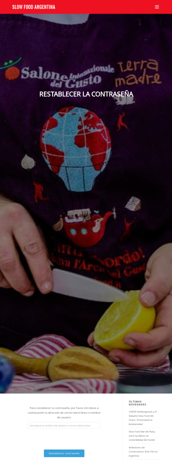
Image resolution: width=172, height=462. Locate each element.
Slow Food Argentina (33, 7)
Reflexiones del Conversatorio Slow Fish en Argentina (143, 451)
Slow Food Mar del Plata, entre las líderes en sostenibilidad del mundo (142, 435)
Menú (157, 6)
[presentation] (64, 437)
